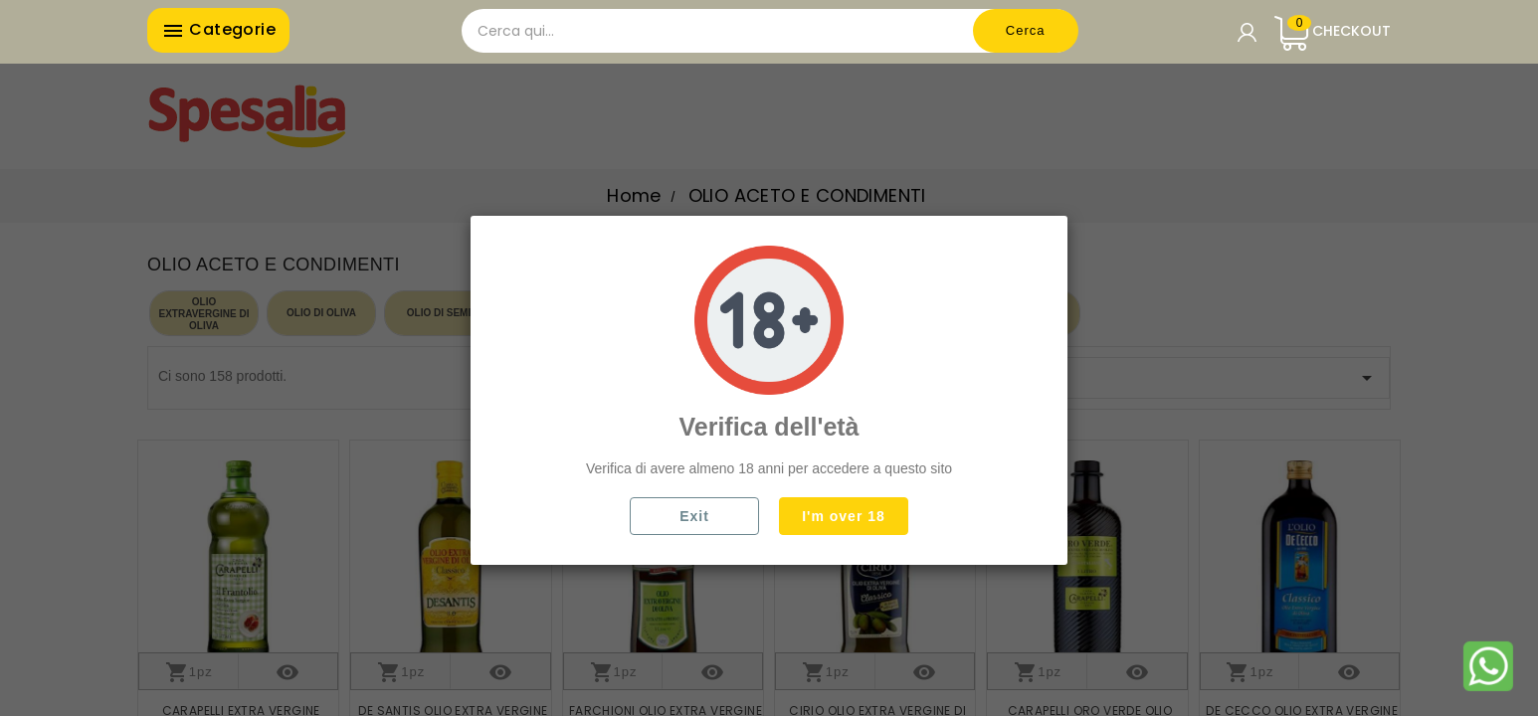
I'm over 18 (843, 516)
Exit (694, 516)
